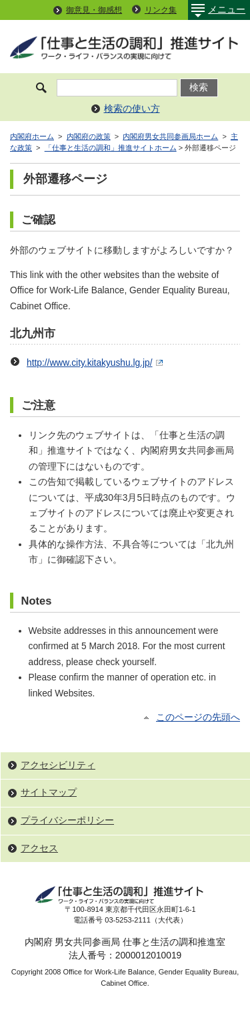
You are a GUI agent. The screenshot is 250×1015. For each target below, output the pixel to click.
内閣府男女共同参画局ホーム (170, 136)
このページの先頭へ (198, 717)
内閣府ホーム (32, 136)
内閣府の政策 (89, 136)
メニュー (216, 10)
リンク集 (161, 10)
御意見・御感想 (94, 10)
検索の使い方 (132, 109)
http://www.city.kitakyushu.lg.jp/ (96, 363)
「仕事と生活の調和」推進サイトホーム (111, 148)
